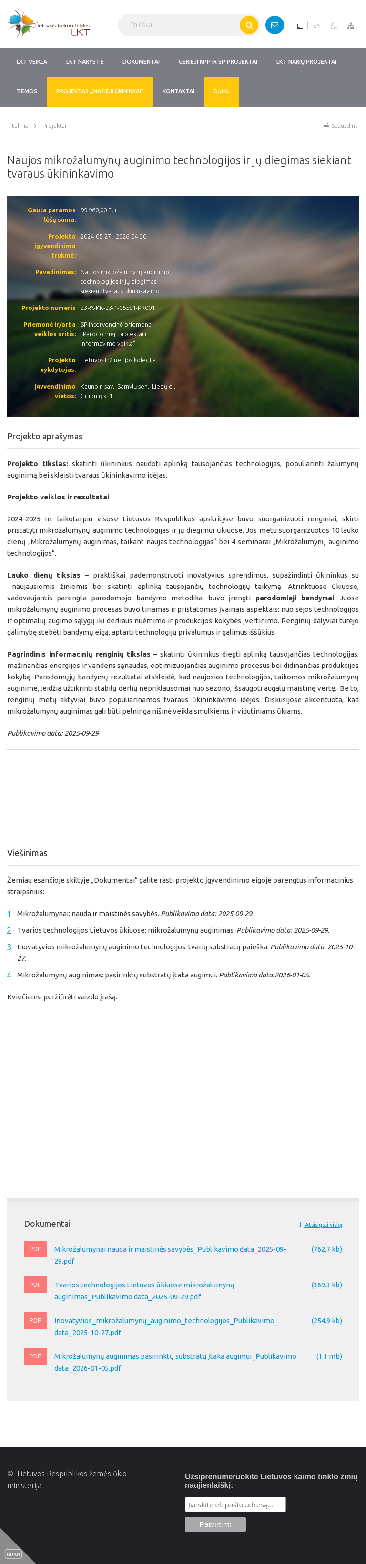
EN (317, 25)
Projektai (54, 125)
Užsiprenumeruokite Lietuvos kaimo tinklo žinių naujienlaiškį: (271, 1481)
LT (300, 25)
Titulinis (17, 125)
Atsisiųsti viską (320, 1225)
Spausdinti (341, 125)
